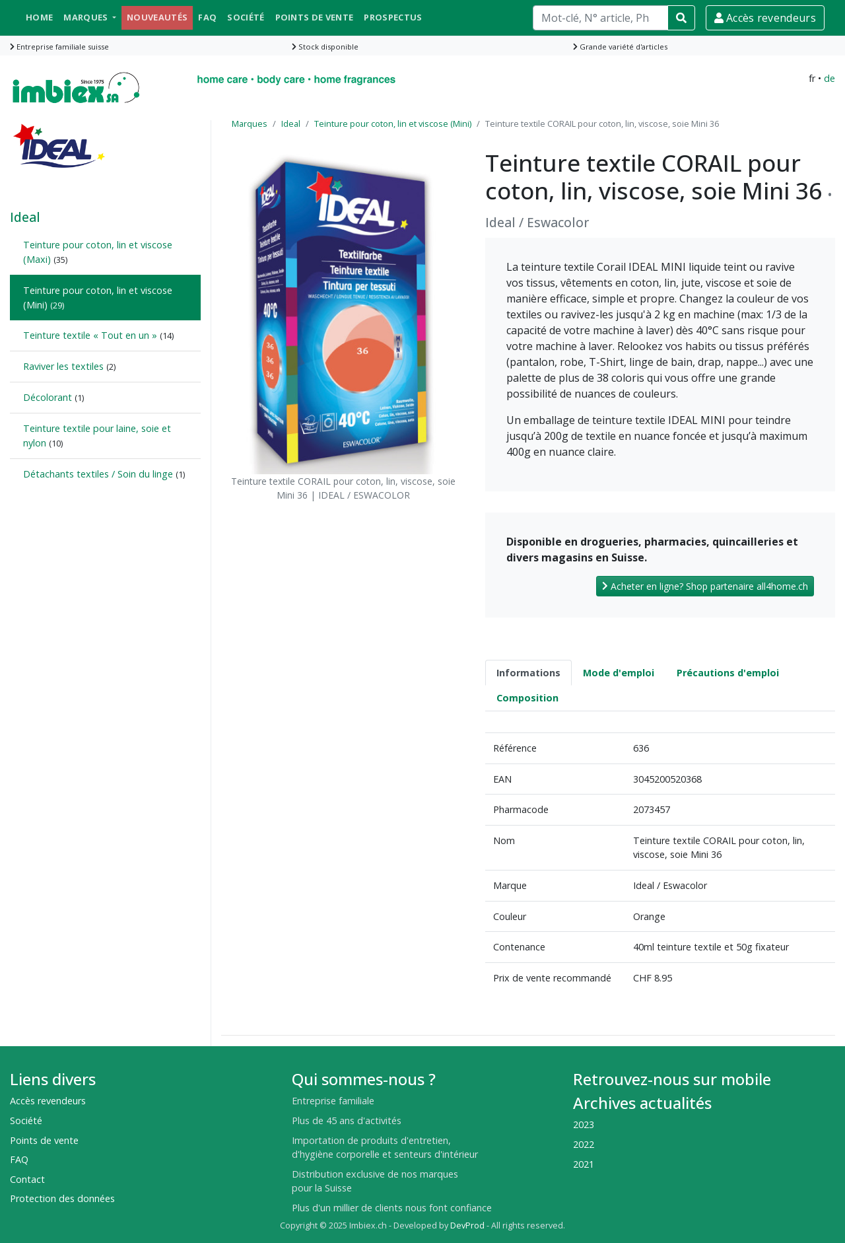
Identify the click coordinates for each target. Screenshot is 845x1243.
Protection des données (62, 1198)
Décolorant (47, 397)
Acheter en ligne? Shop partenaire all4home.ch (705, 586)
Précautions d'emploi (728, 672)
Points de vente (314, 17)
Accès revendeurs (765, 18)
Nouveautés (157, 17)
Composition (527, 698)
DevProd (467, 1225)
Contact (27, 1179)
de (829, 78)
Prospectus (393, 17)
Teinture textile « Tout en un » (90, 335)
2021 (583, 1164)
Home (39, 17)
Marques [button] (86, 17)
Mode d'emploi (618, 672)
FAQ (207, 17)
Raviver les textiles (63, 366)
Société (245, 17)
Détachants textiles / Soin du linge (98, 474)
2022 (583, 1144)
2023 (583, 1124)
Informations (528, 672)
